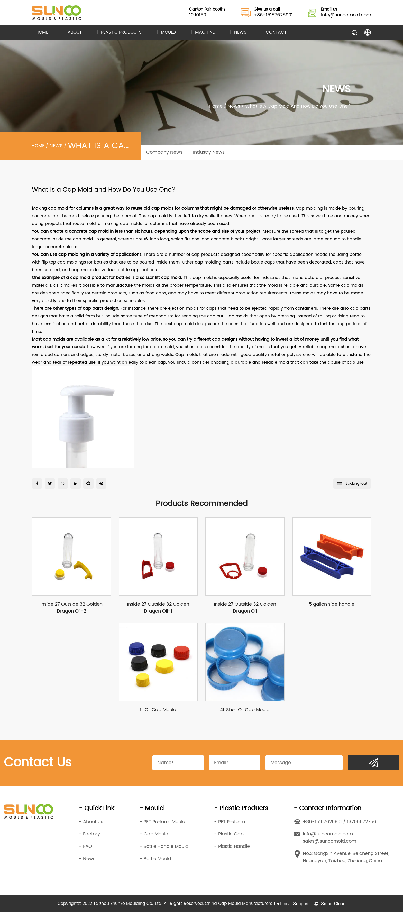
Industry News (209, 152)
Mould (168, 32)
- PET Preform (229, 822)
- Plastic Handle (232, 846)
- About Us (91, 822)
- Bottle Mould (155, 859)
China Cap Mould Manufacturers (238, 904)
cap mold (58, 208)
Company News (164, 152)
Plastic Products (121, 32)
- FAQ (85, 846)
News (240, 32)
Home (42, 32)
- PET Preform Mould (162, 822)
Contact (276, 32)
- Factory (89, 834)
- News (87, 859)
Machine (205, 32)
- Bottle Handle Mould (164, 846)
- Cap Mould (154, 834)
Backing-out (352, 483)
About (75, 32)
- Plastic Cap (229, 834)
